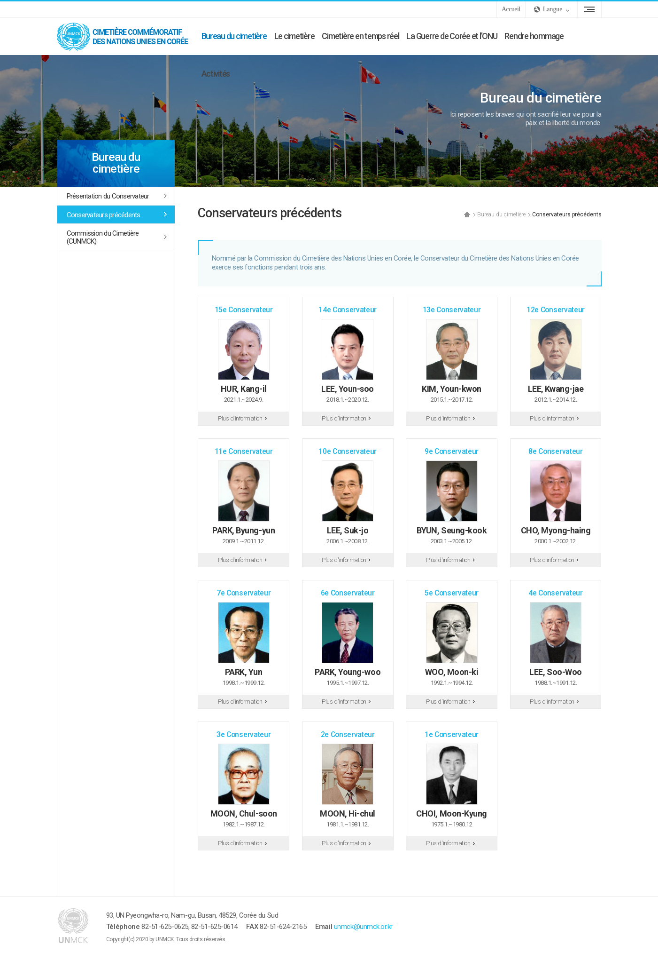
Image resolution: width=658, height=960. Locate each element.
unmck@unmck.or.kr (363, 926)
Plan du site (589, 9)
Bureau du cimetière (234, 36)
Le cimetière (294, 36)
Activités (215, 74)
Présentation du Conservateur (108, 196)
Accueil (511, 9)
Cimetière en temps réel (360, 36)
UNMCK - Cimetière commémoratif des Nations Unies (127, 36)
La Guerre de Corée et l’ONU (451, 36)
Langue (553, 9)
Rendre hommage (533, 36)
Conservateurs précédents (103, 215)
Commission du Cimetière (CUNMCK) (103, 237)
